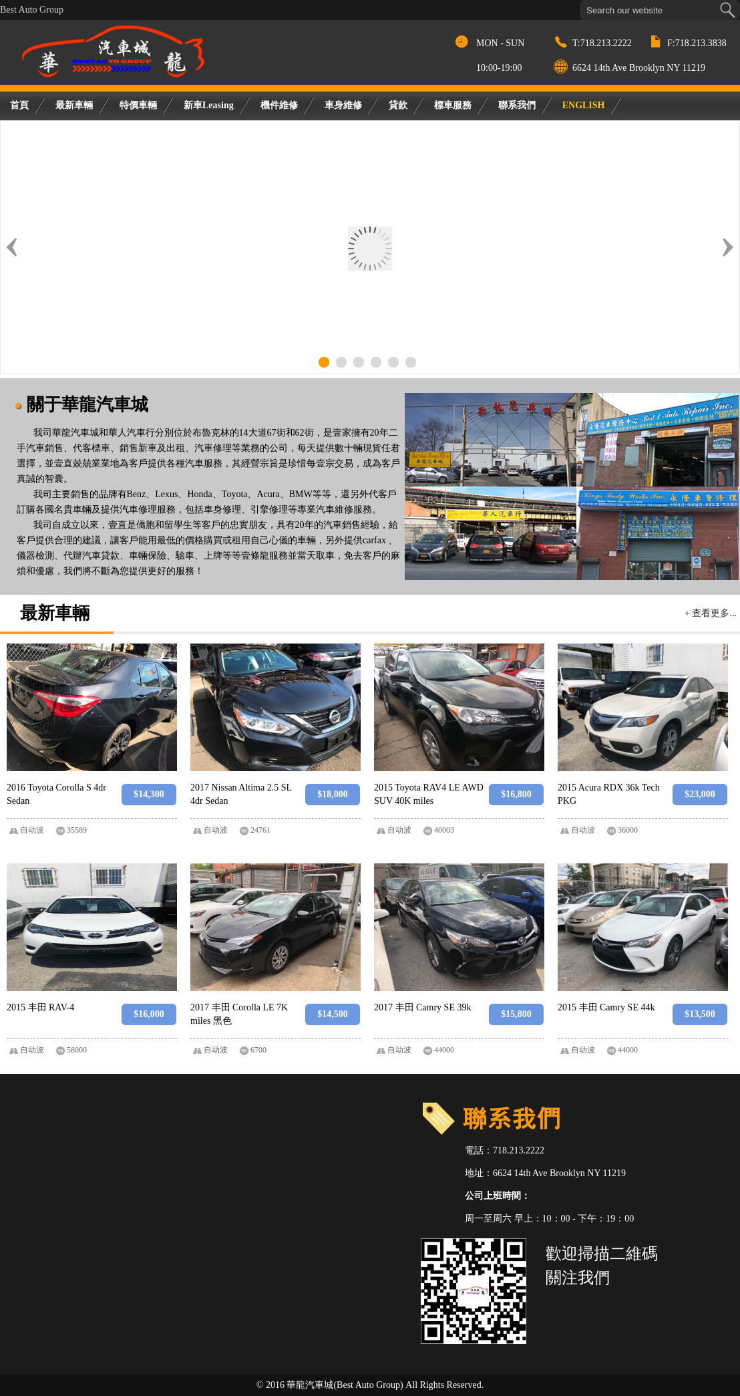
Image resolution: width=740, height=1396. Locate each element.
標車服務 (453, 105)
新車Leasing (209, 105)
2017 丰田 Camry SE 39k (422, 1007)
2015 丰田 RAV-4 (40, 1007)
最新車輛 (74, 105)
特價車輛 (138, 105)
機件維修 (279, 105)
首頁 (19, 105)
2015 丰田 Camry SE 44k (606, 1007)
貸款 (398, 105)
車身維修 (343, 105)
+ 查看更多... (711, 613)
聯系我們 (517, 105)
